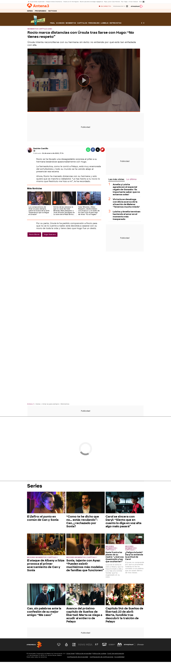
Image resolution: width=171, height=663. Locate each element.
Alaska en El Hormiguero (71, 1)
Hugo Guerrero (50, 236)
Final (52, 24)
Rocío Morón (34, 236)
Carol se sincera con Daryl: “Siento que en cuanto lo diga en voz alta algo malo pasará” (123, 522)
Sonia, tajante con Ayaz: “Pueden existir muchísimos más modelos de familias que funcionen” (85, 566)
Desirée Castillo (40, 150)
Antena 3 (30, 405)
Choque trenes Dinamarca (54, 1)
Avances (60, 24)
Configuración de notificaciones (101, 658)
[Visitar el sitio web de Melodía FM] (119, 645)
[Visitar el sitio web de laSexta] (66, 645)
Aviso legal (70, 654)
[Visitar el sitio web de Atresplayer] (130, 645)
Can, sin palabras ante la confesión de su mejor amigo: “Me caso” (44, 613)
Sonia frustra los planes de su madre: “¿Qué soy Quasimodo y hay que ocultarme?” (115, 558)
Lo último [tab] (131, 180)
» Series (37, 405)
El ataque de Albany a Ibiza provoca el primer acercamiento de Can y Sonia (45, 566)
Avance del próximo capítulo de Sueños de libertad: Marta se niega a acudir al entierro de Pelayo (84, 616)
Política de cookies (99, 654)
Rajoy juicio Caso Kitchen (112, 1)
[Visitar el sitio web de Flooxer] (140, 645)
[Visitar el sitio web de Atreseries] (96, 645)
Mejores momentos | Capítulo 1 (42, 558)
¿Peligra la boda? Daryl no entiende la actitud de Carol (134, 556)
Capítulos (82, 24)
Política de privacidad (83, 654)
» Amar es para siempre (50, 405)
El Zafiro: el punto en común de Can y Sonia (42, 519)
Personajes (94, 24)
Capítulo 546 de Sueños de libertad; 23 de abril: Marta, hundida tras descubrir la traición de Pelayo (124, 616)
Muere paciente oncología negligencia (91, 1)
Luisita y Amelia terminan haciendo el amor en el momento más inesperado (126, 216)
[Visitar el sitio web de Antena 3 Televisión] (59, 645)
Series (30, 12)
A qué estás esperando (37, 1)
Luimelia (105, 24)
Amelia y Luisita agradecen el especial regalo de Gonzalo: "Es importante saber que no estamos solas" (126, 190)
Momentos (71, 24)
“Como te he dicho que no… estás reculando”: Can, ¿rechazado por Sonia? (82, 522)
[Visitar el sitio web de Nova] (81, 645)
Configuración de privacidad (77, 658)
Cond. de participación (115, 654)
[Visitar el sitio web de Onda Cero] (104, 645)
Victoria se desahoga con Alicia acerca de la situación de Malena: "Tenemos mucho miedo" (126, 204)
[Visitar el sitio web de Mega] (89, 645)
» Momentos (64, 405)
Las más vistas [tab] (116, 180)
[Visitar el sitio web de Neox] (74, 645)
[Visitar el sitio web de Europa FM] (112, 645)
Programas (40, 12)
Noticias (52, 12)
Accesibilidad (119, 658)
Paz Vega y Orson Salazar (129, 1)
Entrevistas (115, 24)
